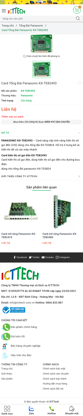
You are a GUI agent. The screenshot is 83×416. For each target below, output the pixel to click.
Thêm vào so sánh (12, 116)
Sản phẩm (7, 378)
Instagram (63, 257)
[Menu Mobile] (4, 10)
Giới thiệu (6, 373)
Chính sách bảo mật (54, 368)
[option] (41, 43)
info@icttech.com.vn (22, 302)
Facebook (20, 257)
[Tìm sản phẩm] (37, 19)
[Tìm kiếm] (78, 19)
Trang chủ (7, 368)
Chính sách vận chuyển (56, 373)
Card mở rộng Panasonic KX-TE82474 (18, 236)
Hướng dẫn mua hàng (55, 383)
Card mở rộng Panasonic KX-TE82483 (59, 236)
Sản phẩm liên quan (41, 187)
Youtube (48, 257)
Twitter (34, 257)
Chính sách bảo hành (55, 378)
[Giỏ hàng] (77, 10)
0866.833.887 (54, 302)
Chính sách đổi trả (53, 388)
